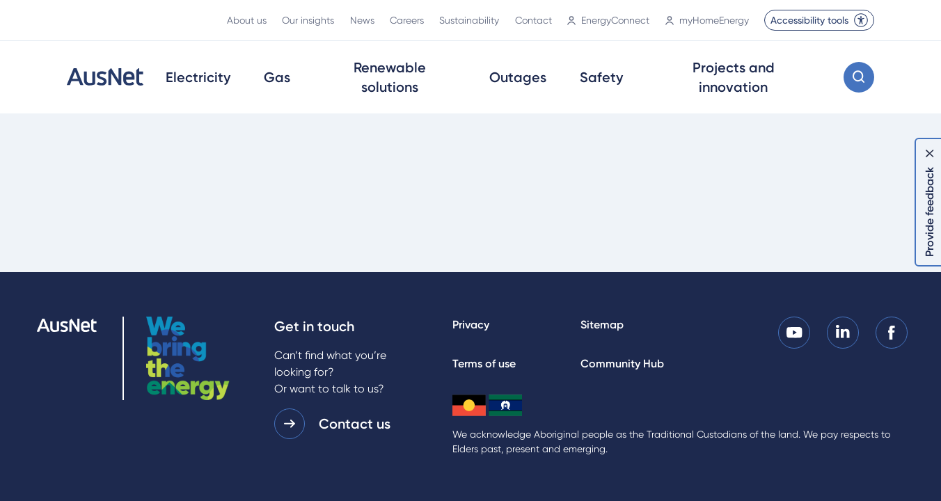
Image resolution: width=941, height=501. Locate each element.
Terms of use (484, 363)
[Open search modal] (859, 77)
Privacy (470, 324)
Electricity (198, 77)
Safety (601, 77)
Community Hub (622, 363)
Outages (517, 77)
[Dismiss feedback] (929, 153)
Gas (277, 77)
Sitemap (602, 324)
